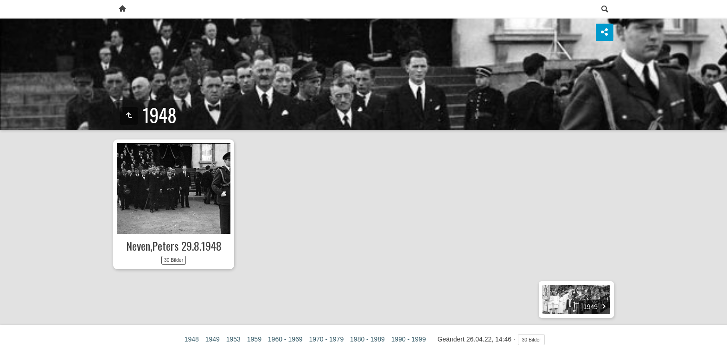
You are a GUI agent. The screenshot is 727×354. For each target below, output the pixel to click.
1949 (212, 339)
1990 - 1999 (408, 339)
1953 (233, 339)
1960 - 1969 (285, 339)
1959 (254, 339)
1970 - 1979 (326, 339)
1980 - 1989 (367, 339)
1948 (192, 339)
